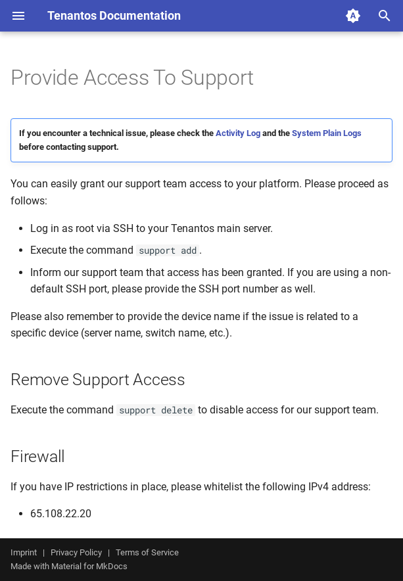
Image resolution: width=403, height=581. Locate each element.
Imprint (24, 552)
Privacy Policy (76, 552)
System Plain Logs (327, 133)
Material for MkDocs (89, 566)
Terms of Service (147, 552)
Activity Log (238, 133)
